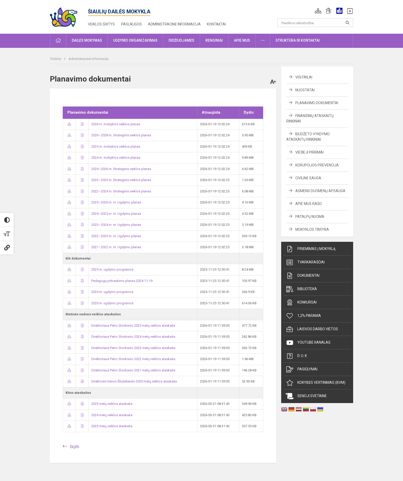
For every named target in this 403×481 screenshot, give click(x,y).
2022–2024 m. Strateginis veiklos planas (121, 191)
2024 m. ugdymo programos (112, 292)
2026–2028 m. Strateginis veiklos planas (121, 135)
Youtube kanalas (308, 343)
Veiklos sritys (101, 24)
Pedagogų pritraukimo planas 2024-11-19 (121, 281)
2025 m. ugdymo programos (112, 269)
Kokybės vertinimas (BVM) (315, 383)
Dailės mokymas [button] (87, 40)
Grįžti (74, 446)
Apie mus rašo (308, 204)
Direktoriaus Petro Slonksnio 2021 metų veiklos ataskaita (133, 370)
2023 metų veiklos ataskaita (111, 426)
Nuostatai (305, 90)
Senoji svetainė (306, 396)
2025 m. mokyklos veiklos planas (115, 146)
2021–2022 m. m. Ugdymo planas (116, 247)
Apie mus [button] (242, 40)
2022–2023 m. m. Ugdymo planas (116, 236)
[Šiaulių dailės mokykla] (69, 15)
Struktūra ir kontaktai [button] (298, 40)
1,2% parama (303, 316)
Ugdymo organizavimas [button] (135, 40)
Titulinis (56, 59)
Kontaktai (216, 24)
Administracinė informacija (174, 24)
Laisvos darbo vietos (312, 329)
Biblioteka (301, 289)
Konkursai (301, 302)
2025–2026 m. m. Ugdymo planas (116, 202)
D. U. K (296, 356)
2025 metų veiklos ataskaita (111, 404)
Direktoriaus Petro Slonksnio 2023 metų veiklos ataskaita (133, 348)
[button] (318, 11)
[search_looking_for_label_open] (347, 22)
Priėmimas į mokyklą (310, 249)
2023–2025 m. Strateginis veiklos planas (121, 180)
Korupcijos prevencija (317, 165)
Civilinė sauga (308, 178)
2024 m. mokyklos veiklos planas (115, 157)
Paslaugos (131, 24)
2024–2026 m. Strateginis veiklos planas (121, 169)
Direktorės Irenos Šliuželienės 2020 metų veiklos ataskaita (134, 381)
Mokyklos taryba (312, 229)
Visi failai (303, 77)
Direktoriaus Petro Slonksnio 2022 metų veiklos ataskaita (133, 359)
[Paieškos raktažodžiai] (315, 22)
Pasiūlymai (301, 369)
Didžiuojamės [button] (181, 40)
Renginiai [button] (214, 40)
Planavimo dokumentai (316, 103)
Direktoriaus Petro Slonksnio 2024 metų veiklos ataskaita (133, 337)
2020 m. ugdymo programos (112, 303)
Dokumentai (302, 276)
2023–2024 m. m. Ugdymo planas (116, 225)
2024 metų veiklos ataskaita (111, 415)
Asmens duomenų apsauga (320, 191)
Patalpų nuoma (309, 217)
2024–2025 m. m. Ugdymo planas (116, 214)
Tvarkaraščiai (305, 262)
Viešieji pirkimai (309, 152)
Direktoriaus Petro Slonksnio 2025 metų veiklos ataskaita (133, 325)
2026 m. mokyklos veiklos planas (115, 124)
